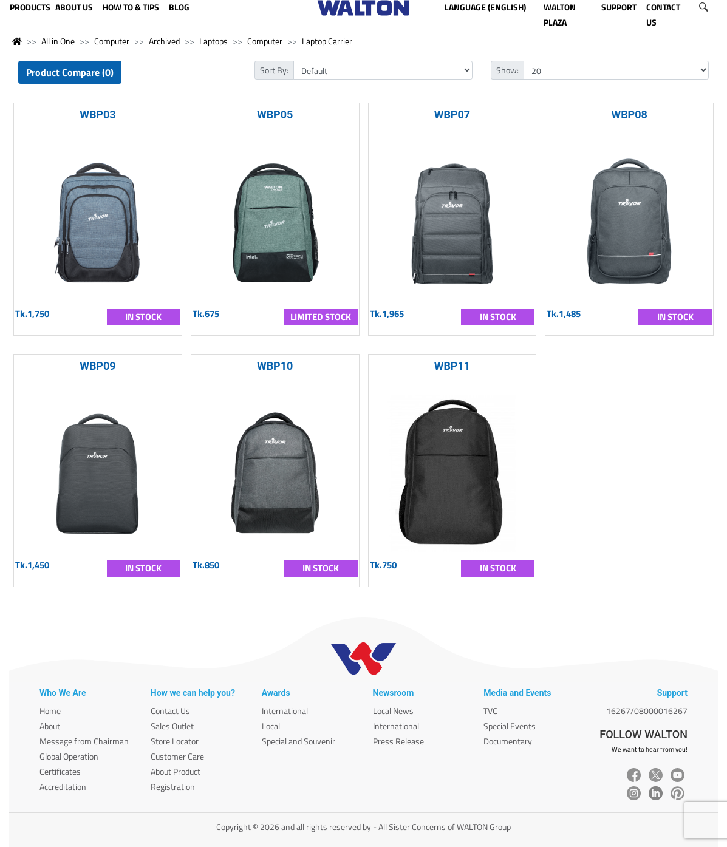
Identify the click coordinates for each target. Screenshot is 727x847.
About (49, 725)
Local (271, 725)
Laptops (213, 41)
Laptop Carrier (327, 41)
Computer (111, 41)
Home (50, 710)
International (285, 710)
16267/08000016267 (647, 710)
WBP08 (629, 114)
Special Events (509, 725)
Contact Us (170, 710)
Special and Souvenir (298, 741)
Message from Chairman (84, 741)
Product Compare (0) (70, 72)
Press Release (398, 741)
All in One (58, 41)
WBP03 (98, 114)
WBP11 (452, 365)
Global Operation (68, 756)
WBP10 (275, 365)
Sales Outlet (172, 725)
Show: (507, 70)
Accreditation (62, 786)
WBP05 (275, 114)
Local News (393, 710)
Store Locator (175, 741)
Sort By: (274, 70)
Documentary (507, 741)
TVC (490, 710)
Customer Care (177, 756)
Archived (164, 41)
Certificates (60, 771)
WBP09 (98, 365)
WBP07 (452, 114)
